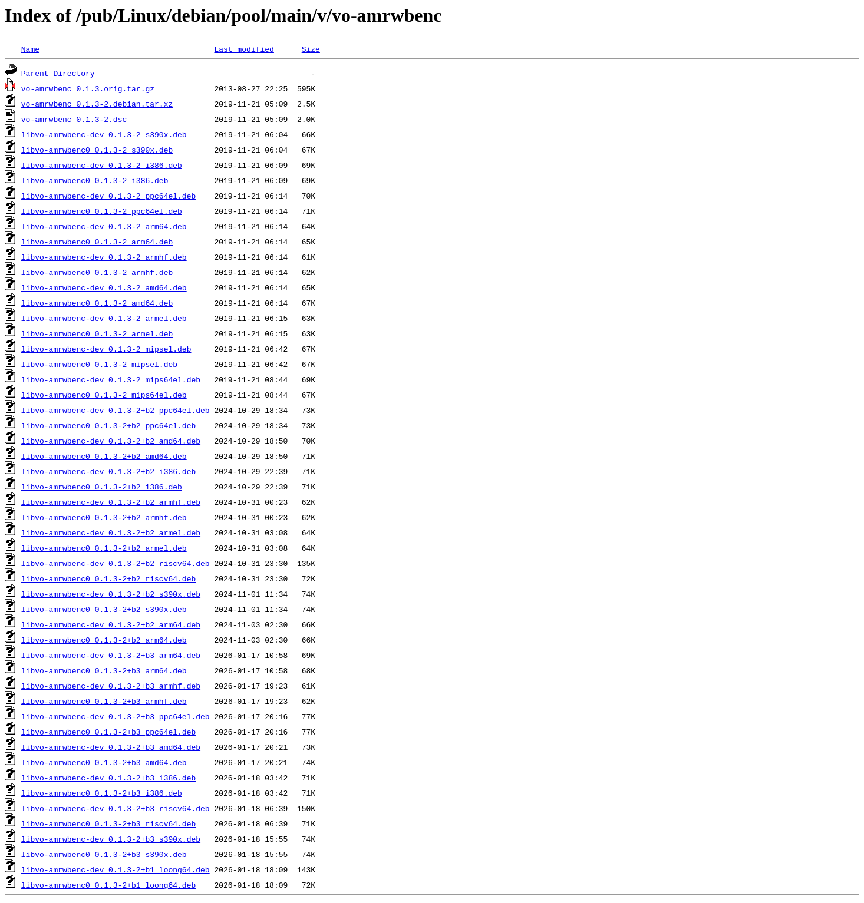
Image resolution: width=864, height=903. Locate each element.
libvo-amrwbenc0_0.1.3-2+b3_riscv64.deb (108, 823)
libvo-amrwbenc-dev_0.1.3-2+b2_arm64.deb (110, 624)
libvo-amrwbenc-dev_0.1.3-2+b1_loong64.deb (115, 869)
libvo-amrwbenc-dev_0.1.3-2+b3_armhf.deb (110, 685)
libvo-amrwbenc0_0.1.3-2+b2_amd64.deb (104, 456)
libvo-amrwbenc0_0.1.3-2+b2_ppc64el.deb (108, 425)
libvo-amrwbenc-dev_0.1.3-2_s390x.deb (104, 134)
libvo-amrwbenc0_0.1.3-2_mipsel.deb (99, 364)
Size (311, 49)
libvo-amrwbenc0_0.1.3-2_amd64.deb (97, 302)
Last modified (243, 49)
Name (30, 49)
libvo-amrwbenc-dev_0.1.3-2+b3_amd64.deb (110, 747)
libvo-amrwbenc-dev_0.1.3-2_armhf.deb (104, 257)
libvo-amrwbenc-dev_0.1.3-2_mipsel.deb (106, 348)
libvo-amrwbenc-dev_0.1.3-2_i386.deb (101, 165)
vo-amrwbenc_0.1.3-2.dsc (74, 119)
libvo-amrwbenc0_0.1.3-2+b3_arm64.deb (104, 670)
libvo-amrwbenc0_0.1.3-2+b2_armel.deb (104, 548)
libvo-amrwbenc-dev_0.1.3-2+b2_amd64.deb (110, 440)
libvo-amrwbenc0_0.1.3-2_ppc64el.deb (101, 211)
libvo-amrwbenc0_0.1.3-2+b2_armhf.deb (104, 517)
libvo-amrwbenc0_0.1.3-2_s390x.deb (97, 149)
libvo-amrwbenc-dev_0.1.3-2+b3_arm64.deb (110, 655)
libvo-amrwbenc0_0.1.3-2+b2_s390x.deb (104, 609)
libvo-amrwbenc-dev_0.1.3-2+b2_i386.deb (108, 471)
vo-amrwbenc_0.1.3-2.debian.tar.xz (97, 103)
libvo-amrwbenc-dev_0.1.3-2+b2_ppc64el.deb (115, 410)
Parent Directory (58, 73)
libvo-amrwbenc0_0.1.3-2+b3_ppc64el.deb (108, 731)
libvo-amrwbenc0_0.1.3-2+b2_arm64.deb (104, 639)
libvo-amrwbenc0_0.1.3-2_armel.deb (97, 333)
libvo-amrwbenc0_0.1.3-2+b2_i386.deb (101, 486)
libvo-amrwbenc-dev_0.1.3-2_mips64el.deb (110, 379)
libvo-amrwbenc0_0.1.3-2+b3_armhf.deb (104, 701)
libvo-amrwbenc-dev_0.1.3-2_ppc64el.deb (108, 195)
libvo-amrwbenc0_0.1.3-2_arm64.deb (97, 241)
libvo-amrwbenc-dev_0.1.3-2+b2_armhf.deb (110, 502)
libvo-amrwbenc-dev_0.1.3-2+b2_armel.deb (110, 532)
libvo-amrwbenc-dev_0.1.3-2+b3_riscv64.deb (115, 808)
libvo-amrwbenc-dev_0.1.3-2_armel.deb (104, 318)
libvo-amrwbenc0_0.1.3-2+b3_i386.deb (101, 793)
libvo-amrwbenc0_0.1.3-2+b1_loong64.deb (108, 884)
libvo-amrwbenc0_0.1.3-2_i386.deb (95, 180)
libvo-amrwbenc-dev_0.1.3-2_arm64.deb (104, 226)
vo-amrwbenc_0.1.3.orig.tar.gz (87, 88)
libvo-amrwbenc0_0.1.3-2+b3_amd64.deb (104, 762)
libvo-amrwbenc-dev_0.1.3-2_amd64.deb (104, 287)
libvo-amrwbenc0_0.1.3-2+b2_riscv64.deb (108, 578)
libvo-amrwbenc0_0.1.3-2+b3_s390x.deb (104, 854)
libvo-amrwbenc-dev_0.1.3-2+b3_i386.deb (108, 777)
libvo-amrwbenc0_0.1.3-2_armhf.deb (97, 272)
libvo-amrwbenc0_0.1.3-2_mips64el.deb (104, 394)
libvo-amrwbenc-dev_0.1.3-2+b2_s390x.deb (110, 593)
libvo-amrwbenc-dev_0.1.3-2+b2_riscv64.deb (115, 563)
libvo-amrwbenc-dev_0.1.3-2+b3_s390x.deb (110, 838)
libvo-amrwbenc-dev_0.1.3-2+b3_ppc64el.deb (115, 716)
